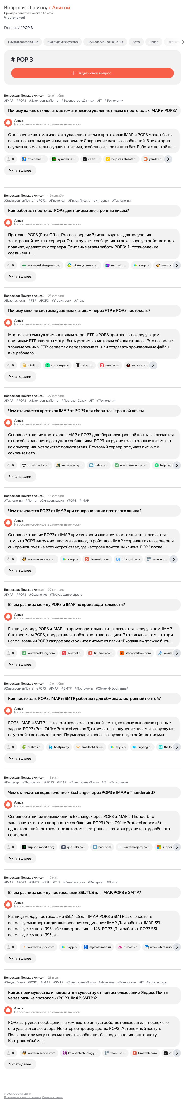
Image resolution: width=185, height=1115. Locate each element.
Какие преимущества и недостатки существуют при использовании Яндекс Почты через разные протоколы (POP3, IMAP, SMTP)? (88, 995)
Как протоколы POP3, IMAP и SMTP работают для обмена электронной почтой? (84, 698)
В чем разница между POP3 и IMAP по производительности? (66, 604)
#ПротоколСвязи (73, 400)
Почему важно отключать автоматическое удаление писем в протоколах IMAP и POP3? (92, 110)
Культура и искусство (63, 42)
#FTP (32, 300)
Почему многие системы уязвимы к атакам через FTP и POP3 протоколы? (79, 310)
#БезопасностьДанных (77, 100)
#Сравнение (38, 594)
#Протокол (57, 200)
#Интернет (101, 200)
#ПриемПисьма (79, 200)
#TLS (56, 882)
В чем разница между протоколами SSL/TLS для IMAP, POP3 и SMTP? (74, 892)
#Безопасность (15, 300)
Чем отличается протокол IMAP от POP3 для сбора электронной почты (76, 410)
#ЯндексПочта (14, 982)
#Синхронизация (51, 500)
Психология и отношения (105, 42)
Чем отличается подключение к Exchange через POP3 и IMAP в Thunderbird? (81, 792)
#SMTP (66, 688)
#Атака (79, 300)
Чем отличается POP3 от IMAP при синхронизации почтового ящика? (75, 510)
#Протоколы (84, 688)
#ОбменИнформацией (112, 688)
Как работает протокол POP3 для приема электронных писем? (68, 210)
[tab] (34, 42)
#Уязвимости (61, 300)
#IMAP (8, 100)
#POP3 (21, 100)
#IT (99, 100)
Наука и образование (23, 42)
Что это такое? (14, 17)
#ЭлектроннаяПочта (43, 100)
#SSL (46, 882)
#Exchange (11, 782)
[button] (92, 73)
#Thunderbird (31, 782)
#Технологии (114, 100)
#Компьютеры (157, 982)
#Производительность (66, 594)
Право (153, 42)
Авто (136, 42)
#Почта (31, 500)
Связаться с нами (81, 1093)
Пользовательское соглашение (51, 1093)
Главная (10, 28)
